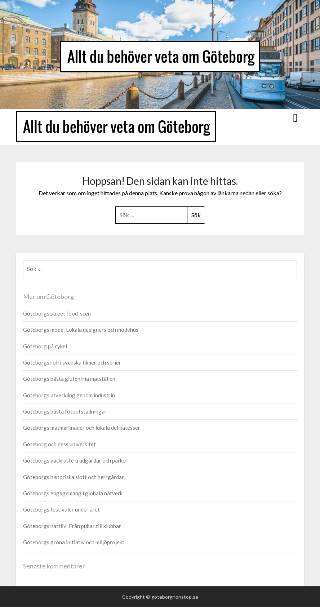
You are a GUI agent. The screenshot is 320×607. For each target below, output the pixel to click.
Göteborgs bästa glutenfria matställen (69, 378)
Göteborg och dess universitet (59, 444)
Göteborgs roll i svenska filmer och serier (72, 362)
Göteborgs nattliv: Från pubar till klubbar (72, 526)
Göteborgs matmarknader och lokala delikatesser (81, 427)
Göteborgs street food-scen (57, 313)
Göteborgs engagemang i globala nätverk (73, 493)
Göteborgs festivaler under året (61, 509)
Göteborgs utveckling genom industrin (69, 395)
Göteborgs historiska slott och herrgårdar (73, 477)
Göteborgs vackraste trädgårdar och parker (75, 460)
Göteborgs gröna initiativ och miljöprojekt (73, 542)
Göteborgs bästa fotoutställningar (65, 411)
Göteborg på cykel (45, 346)
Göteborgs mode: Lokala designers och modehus (80, 329)
